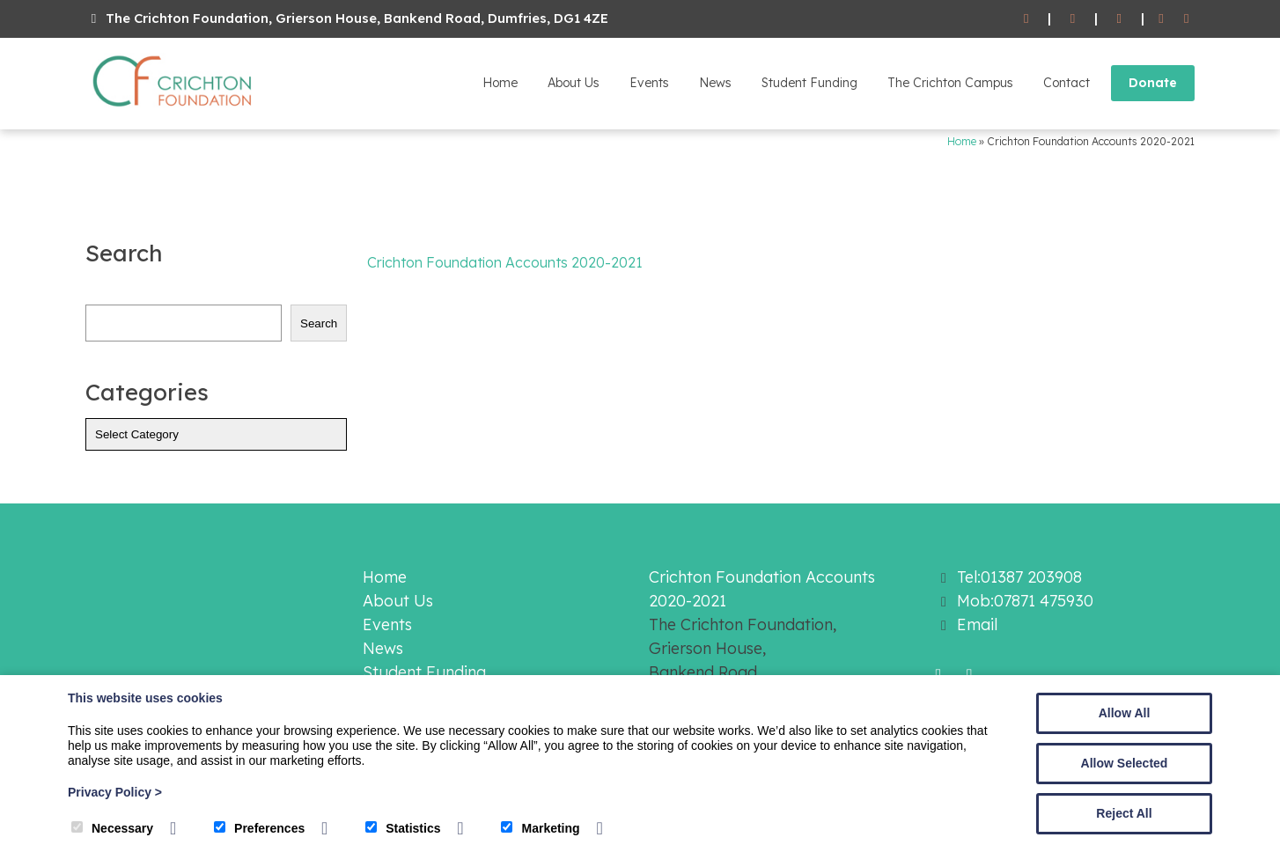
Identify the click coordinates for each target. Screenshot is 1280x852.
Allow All (1125, 713)
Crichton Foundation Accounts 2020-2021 (505, 262)
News (715, 83)
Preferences (259, 828)
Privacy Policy (115, 792)
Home (500, 83)
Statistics (402, 828)
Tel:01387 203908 (1019, 577)
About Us (574, 83)
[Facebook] (1161, 19)
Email (977, 624)
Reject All (1123, 813)
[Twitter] (1186, 19)
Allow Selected (1124, 763)
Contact (1066, 83)
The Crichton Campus (950, 83)
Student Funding (809, 83)
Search (318, 323)
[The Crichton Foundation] (173, 110)
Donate (1153, 83)
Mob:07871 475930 (1025, 601)
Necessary (112, 828)
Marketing (540, 828)
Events (649, 83)
